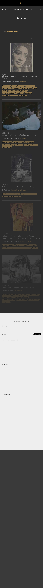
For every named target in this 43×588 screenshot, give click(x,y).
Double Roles (7, 142)
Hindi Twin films (7, 147)
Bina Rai (4, 90)
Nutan (35, 88)
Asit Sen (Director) (7, 95)
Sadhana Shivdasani (14, 90)
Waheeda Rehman (26, 88)
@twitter (5, 334)
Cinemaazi (22, 82)
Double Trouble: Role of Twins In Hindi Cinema (20, 135)
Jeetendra (5, 145)
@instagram (6, 326)
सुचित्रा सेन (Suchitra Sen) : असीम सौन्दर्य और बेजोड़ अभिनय (19, 77)
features (5, 10)
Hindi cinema (19, 145)
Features (13, 85)
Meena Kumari (6, 88)
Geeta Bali (23, 95)
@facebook (5, 364)
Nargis (12, 145)
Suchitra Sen (16, 88)
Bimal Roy (24, 90)
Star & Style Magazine (30, 145)
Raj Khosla (28, 93)
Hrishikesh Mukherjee (8, 93)
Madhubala (20, 85)
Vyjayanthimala (30, 85)
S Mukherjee (20, 93)
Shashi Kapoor (29, 142)
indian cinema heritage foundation (27, 10)
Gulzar (17, 95)
